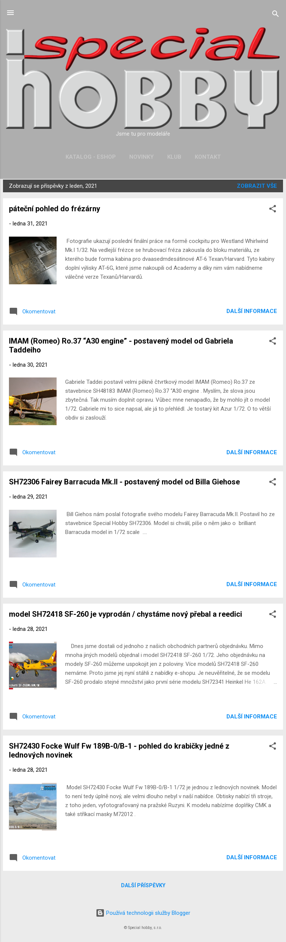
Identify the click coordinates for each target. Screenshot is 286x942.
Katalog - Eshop (91, 157)
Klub (174, 157)
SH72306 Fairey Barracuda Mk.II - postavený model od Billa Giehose (124, 481)
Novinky (141, 157)
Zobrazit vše (257, 186)
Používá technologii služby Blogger (143, 913)
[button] (272, 210)
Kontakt (208, 157)
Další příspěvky (143, 885)
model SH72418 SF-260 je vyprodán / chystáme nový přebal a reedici (125, 614)
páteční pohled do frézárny (54, 208)
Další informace (251, 311)
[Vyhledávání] (275, 15)
